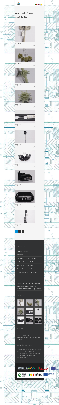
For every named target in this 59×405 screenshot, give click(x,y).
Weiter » (23, 231)
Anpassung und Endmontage (25, 265)
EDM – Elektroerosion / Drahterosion (27, 262)
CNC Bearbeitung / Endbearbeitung (26, 258)
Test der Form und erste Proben (26, 269)
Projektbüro (20, 255)
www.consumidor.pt (21, 357)
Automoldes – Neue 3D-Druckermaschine (28, 283)
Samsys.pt (19, 383)
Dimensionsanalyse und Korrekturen (27, 272)
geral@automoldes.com (26, 345)
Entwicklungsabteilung (23, 251)
